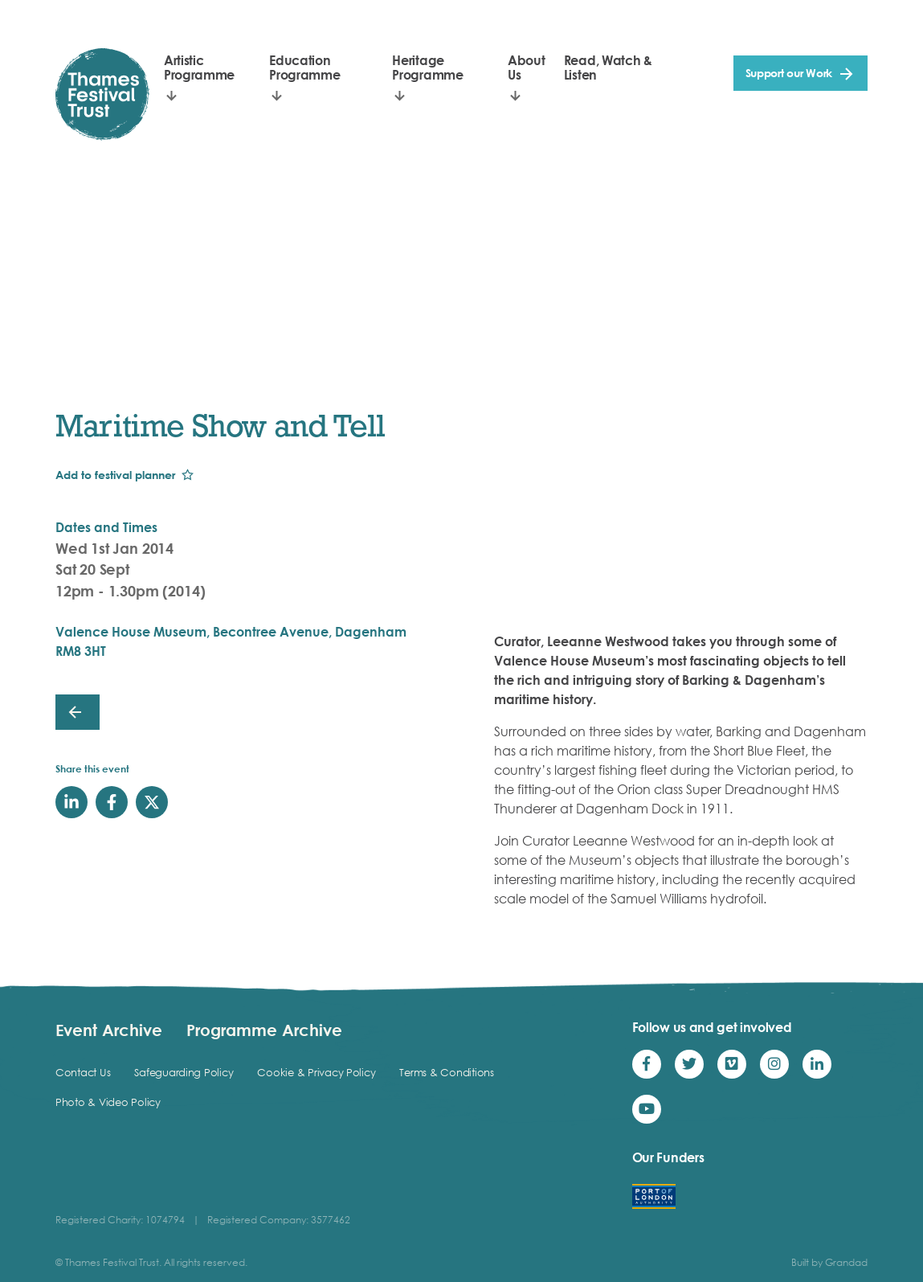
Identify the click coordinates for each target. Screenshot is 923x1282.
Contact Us (82, 1072)
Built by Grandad (829, 1262)
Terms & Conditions (446, 1072)
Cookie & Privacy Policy (316, 1072)
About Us (526, 67)
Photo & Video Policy (108, 1102)
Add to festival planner (115, 474)
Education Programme (304, 67)
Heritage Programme (427, 67)
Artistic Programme (199, 67)
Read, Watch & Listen (608, 67)
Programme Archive (264, 1029)
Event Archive (108, 1029)
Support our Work (789, 73)
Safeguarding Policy (183, 1072)
